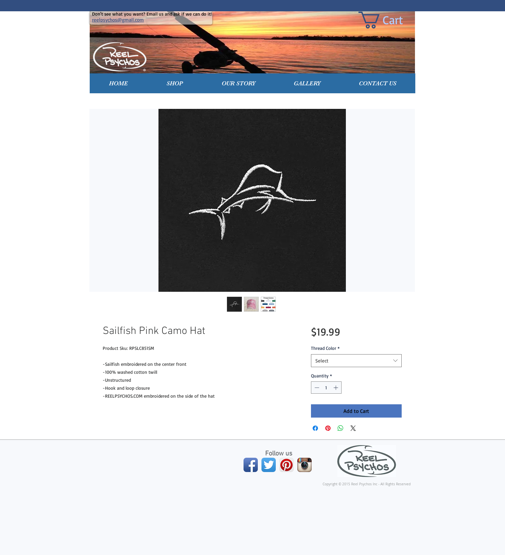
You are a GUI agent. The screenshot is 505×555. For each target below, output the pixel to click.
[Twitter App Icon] (268, 465)
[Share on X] (353, 428)
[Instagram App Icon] (304, 465)
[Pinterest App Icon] (286, 465)
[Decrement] (316, 387)
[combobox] (356, 360)
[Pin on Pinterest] (328, 428)
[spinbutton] (326, 387)
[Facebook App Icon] (251, 465)
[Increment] (336, 387)
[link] (390, 20)
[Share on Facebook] (315, 428)
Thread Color (325, 348)
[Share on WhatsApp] (341, 428)
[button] (174, 83)
